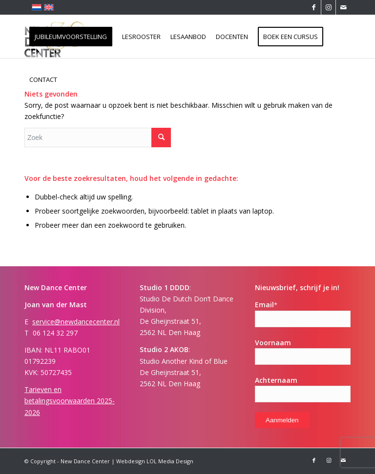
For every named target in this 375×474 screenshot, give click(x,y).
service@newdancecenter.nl (76, 321)
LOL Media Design (169, 461)
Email (266, 304)
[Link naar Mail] (343, 7)
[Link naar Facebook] (314, 7)
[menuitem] (70, 36)
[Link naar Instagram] (328, 7)
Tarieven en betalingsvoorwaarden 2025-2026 (69, 400)
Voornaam (273, 342)
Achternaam (276, 380)
